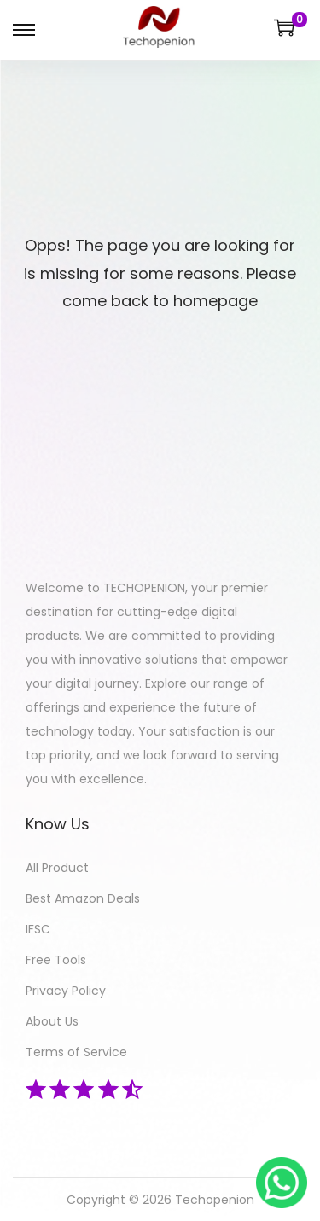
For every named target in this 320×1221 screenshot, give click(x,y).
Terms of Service (76, 1052)
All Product (57, 867)
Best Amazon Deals (83, 898)
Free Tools (56, 959)
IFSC (38, 929)
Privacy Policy (66, 990)
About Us (52, 1021)
